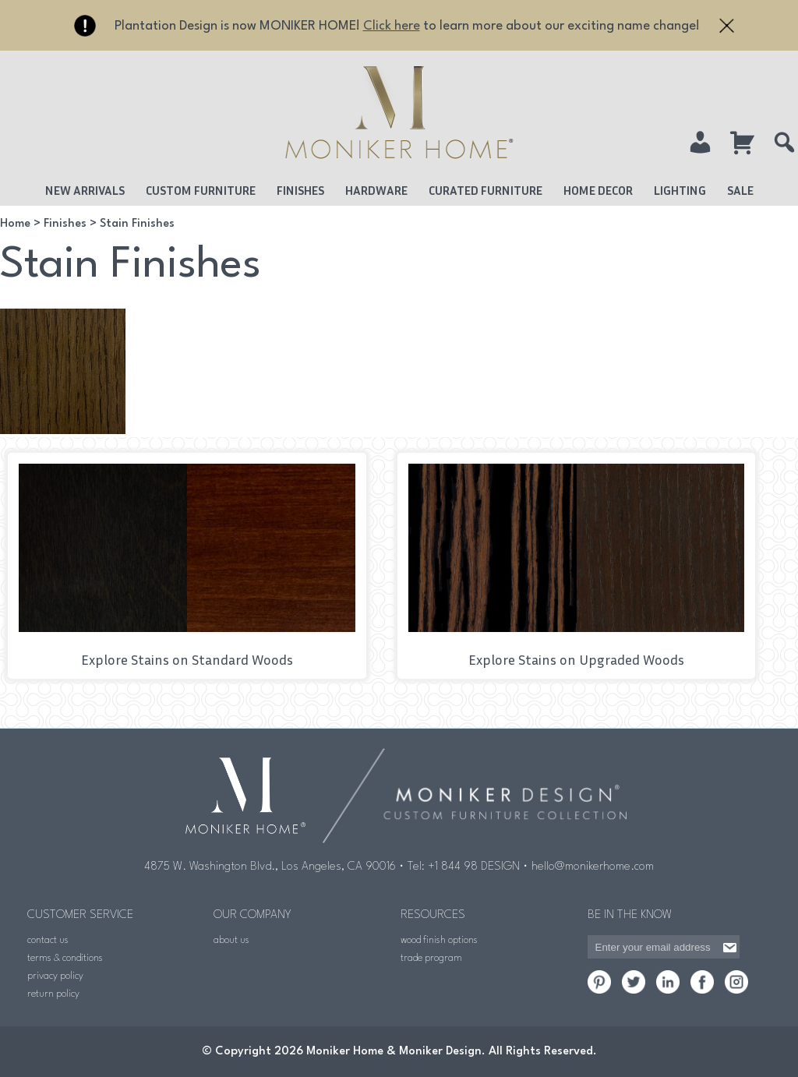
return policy (53, 994)
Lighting (680, 190)
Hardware (376, 190)
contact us (48, 940)
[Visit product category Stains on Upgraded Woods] (576, 566)
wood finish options (439, 940)
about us (231, 940)
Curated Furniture (485, 190)
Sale (740, 190)
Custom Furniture (201, 190)
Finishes (300, 190)
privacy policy (55, 976)
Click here (391, 26)
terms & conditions (65, 958)
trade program (431, 958)
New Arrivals (85, 190)
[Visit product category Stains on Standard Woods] (187, 566)
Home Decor (598, 190)
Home (15, 224)
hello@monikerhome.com (592, 867)
